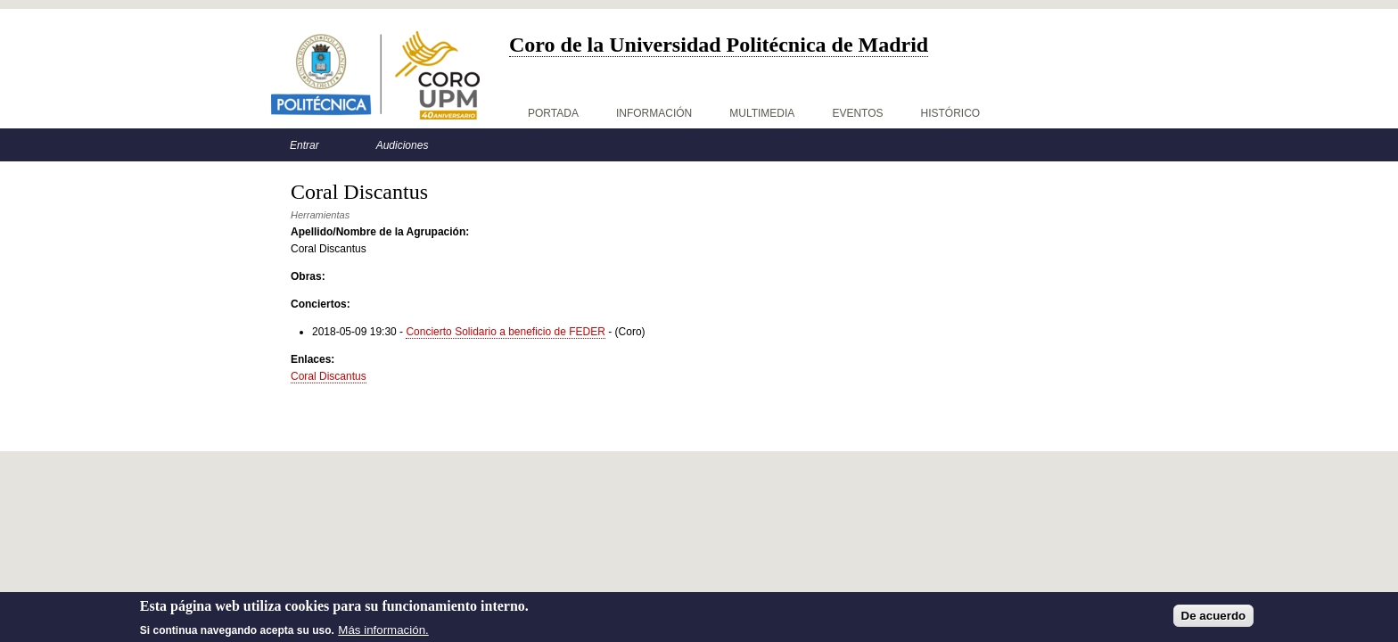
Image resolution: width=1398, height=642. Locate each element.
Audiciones (402, 145)
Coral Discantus (328, 376)
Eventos (857, 113)
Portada (553, 113)
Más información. (383, 632)
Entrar (304, 145)
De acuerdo (1213, 618)
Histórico (951, 113)
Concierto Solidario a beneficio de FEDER (505, 331)
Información (654, 113)
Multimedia (761, 113)
